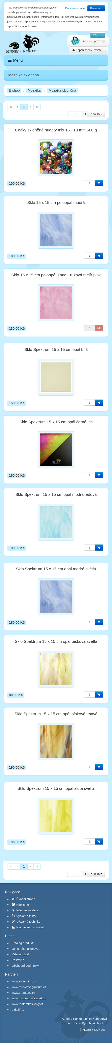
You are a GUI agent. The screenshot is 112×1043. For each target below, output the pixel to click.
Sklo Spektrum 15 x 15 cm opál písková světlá (56, 641)
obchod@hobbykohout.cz (90, 1023)
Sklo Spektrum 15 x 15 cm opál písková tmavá (56, 714)
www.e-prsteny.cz (23, 992)
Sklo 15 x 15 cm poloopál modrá (56, 202)
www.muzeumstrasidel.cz (29, 998)
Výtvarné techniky (26, 921)
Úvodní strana (23, 899)
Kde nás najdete (25, 910)
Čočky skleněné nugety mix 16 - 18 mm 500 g (56, 130)
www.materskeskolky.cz (27, 1004)
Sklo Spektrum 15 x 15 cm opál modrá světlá (56, 569)
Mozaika (34, 90)
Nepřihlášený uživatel (89, 50)
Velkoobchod (20, 954)
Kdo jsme (20, 904)
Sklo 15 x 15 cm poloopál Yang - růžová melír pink (56, 275)
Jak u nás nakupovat (25, 948)
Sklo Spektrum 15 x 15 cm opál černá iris (56, 422)
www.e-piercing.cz (24, 981)
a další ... (18, 1009)
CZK (95, 35)
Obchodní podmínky (25, 965)
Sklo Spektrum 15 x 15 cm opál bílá (56, 349)
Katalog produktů (23, 943)
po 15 (96, 114)
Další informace (75, 8)
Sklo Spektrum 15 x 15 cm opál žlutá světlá (56, 788)
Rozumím (96, 8)
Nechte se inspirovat (28, 927)
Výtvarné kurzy (24, 916)
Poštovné (18, 960)
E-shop (14, 90)
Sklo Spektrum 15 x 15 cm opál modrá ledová (56, 494)
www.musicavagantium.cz (29, 987)
